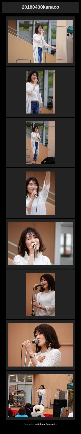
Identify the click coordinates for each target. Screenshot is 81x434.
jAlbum (41, 424)
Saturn (49, 424)
